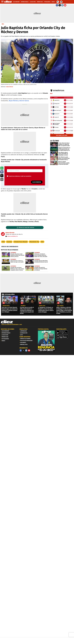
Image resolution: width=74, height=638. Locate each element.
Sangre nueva (6, 305)
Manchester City (34, 241)
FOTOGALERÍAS (10, 294)
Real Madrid (60, 305)
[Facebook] (20, 350)
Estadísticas (58, 90)
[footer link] (37, 325)
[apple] (64, 337)
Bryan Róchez (13, 100)
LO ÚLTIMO (54, 141)
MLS (3, 241)
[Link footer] (7, 322)
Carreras (9, 241)
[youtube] (29, 350)
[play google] (64, 332)
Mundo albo (42, 305)
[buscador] (58, 2)
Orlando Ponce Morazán (20, 241)
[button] (1, 168)
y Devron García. (23, 100)
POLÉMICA (23, 305)
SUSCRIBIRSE (36, 182)
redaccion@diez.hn (12, 236)
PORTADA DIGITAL (43, 329)
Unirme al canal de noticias (26, 227)
